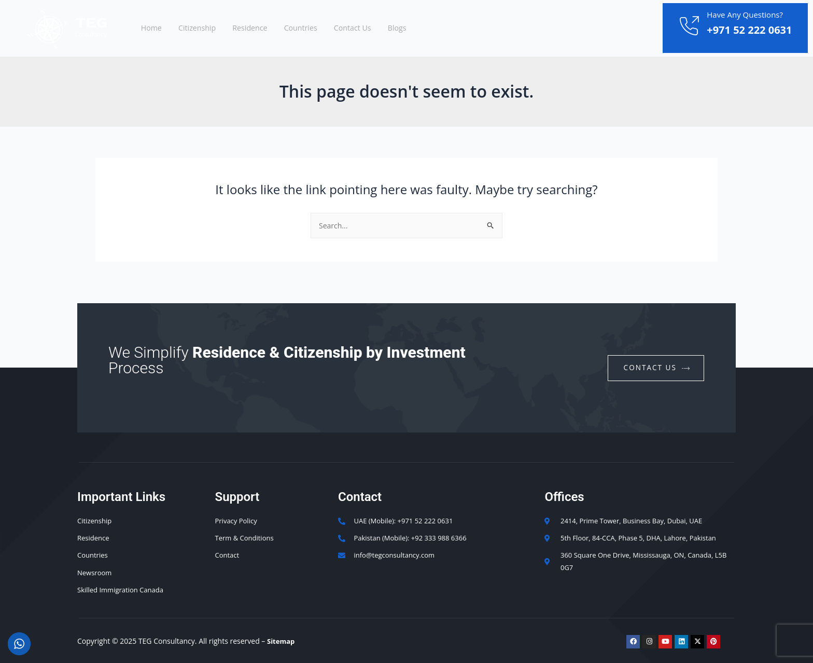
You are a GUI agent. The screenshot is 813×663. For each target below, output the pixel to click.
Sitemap (282, 641)
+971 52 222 (737, 30)
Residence (265, 28)
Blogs (430, 28)
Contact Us (380, 28)
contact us (656, 363)
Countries (322, 28)
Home (154, 28)
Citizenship (206, 28)
